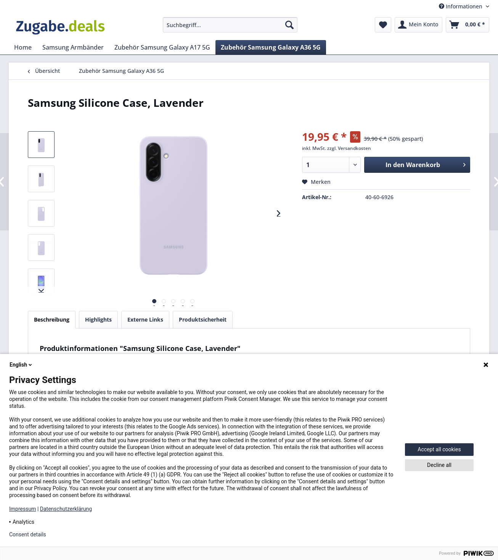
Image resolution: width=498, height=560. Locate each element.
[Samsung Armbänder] (73, 47)
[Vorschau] (154, 301)
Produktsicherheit (203, 319)
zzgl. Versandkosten (349, 148)
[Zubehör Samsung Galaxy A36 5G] (270, 47)
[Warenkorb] (467, 24)
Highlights (98, 319)
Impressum (22, 509)
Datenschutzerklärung (66, 509)
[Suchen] (289, 24)
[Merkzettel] (383, 24)
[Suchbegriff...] (230, 24)
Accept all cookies (439, 449)
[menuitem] (230, 24)
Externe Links (145, 319)
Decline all (439, 465)
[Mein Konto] (418, 24)
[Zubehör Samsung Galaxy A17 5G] (162, 47)
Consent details (27, 534)
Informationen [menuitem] (461, 6)
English (21, 365)
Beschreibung (51, 319)
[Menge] (331, 165)
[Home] (23, 47)
